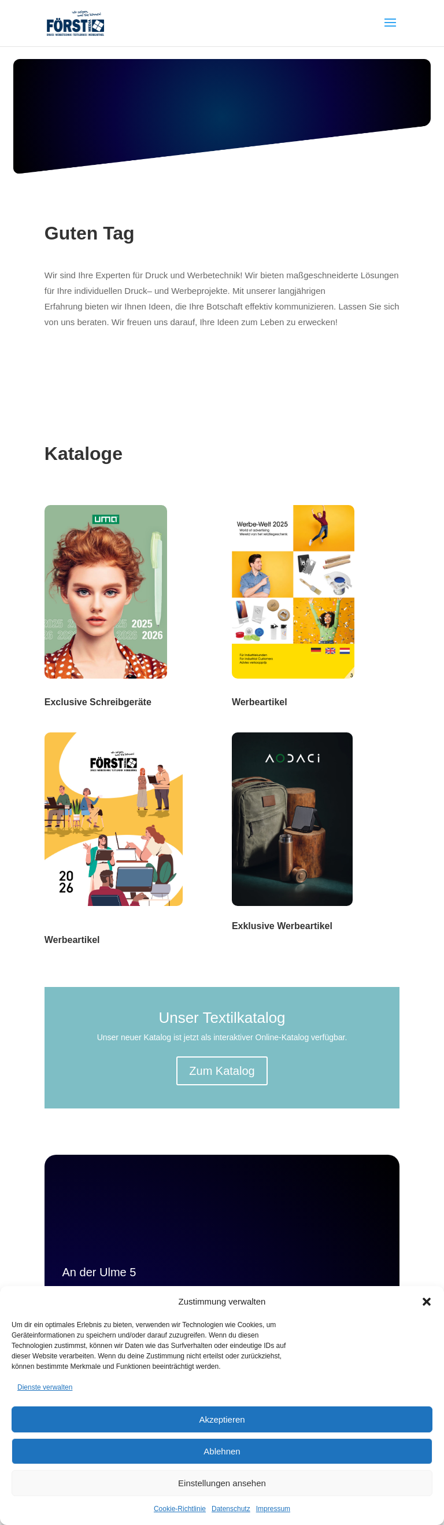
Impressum (273, 1509)
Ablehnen (222, 1451)
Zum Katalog (221, 1070)
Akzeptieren (222, 1419)
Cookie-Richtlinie (180, 1509)
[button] (426, 1301)
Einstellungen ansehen (222, 1483)
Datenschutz (231, 1509)
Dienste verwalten (44, 1387)
